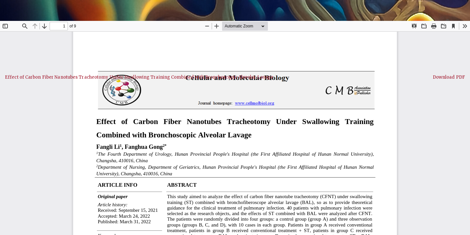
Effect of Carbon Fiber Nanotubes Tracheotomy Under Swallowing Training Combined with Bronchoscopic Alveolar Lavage (139, 77)
